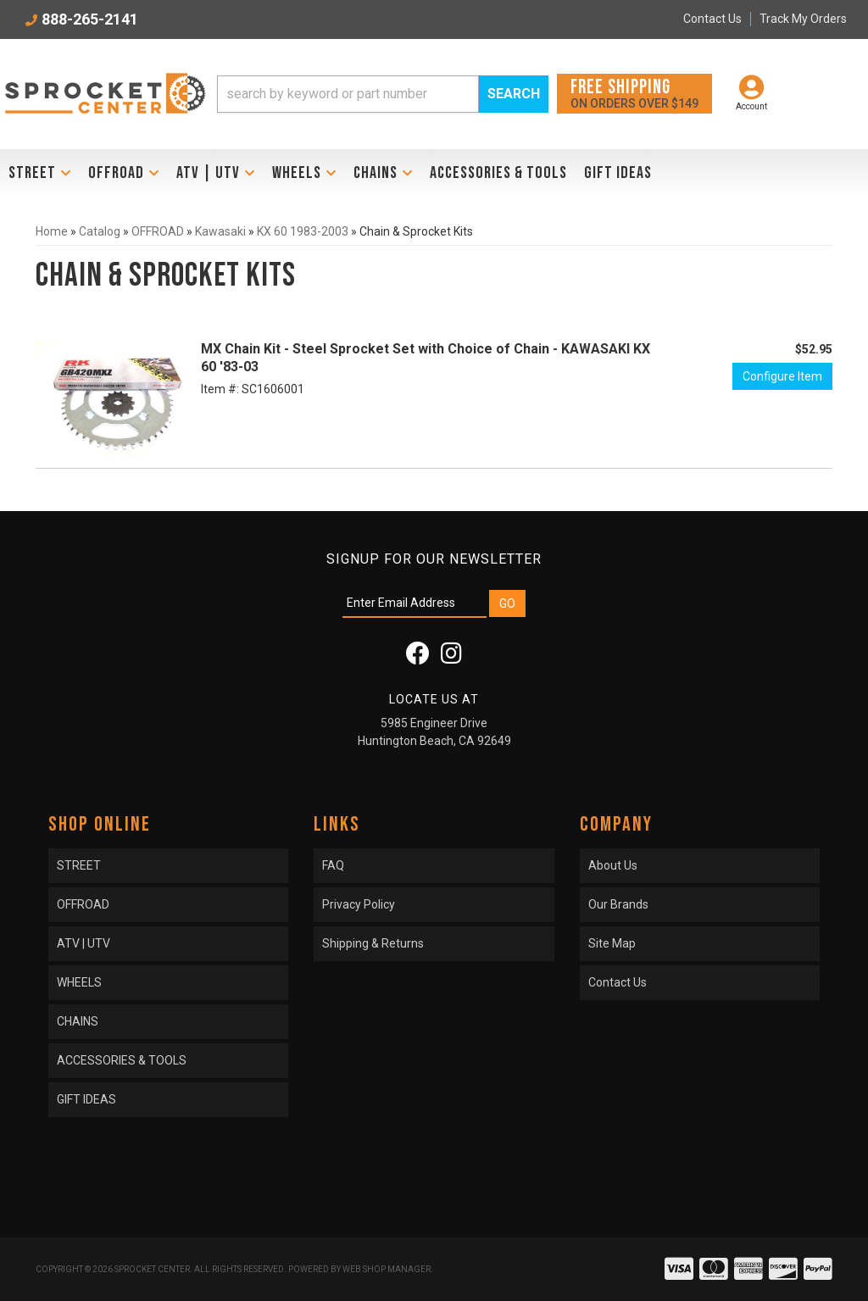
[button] (382, 94)
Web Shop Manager (386, 1269)
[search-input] (348, 94)
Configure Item (782, 376)
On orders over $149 (634, 92)
